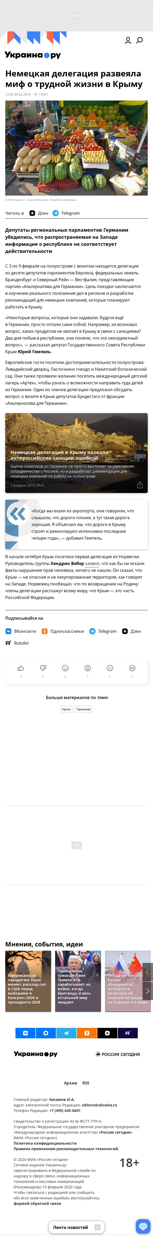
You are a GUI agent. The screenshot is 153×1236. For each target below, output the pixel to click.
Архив (70, 1083)
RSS (85, 1083)
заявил (92, 563)
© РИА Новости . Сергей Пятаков (26, 200)
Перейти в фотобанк (63, 200)
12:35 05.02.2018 (17, 94)
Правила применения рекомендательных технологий (66, 1148)
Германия (83, 709)
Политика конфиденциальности (45, 1143)
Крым (66, 709)
